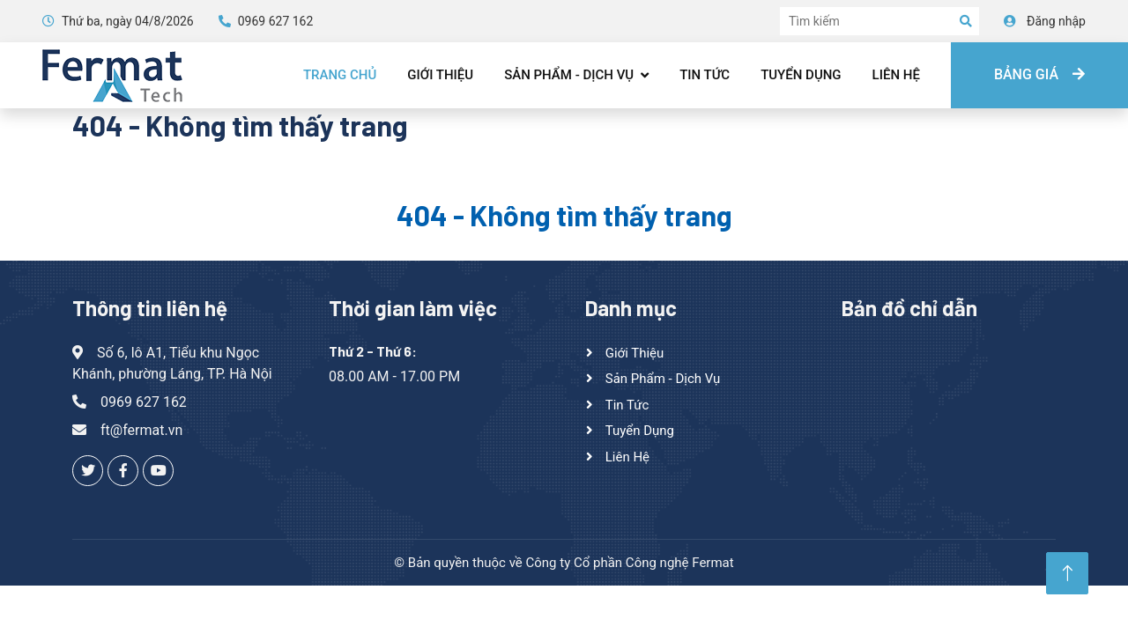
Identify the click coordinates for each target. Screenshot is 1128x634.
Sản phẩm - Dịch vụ (569, 75)
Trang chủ (339, 75)
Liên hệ (896, 75)
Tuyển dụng (801, 75)
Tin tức (704, 75)
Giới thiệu (440, 75)
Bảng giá (1039, 74)
